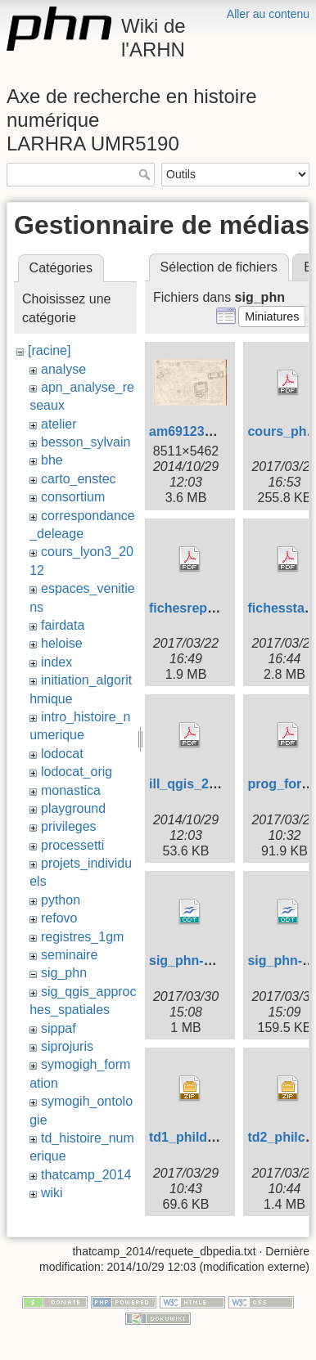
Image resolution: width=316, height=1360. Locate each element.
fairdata (62, 625)
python (60, 900)
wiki (52, 1193)
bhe (52, 460)
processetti (72, 845)
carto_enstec (78, 479)
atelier (59, 424)
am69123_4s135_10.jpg (221, 431)
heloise (62, 643)
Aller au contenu (268, 13)
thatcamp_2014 (86, 1175)
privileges (69, 826)
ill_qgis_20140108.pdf (216, 784)
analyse (63, 369)
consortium (73, 497)
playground (73, 808)
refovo (59, 918)
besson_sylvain (85, 442)
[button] (272, 316)
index (56, 662)
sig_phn (64, 973)
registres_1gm (82, 937)
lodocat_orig (76, 772)
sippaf (58, 1028)
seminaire (69, 955)
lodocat (62, 754)
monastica (71, 790)
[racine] (49, 350)
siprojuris (67, 1046)
